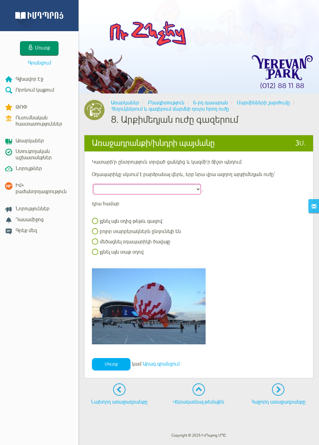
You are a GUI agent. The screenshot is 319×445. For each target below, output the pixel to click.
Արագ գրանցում (161, 364)
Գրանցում (39, 63)
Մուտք (111, 364)
